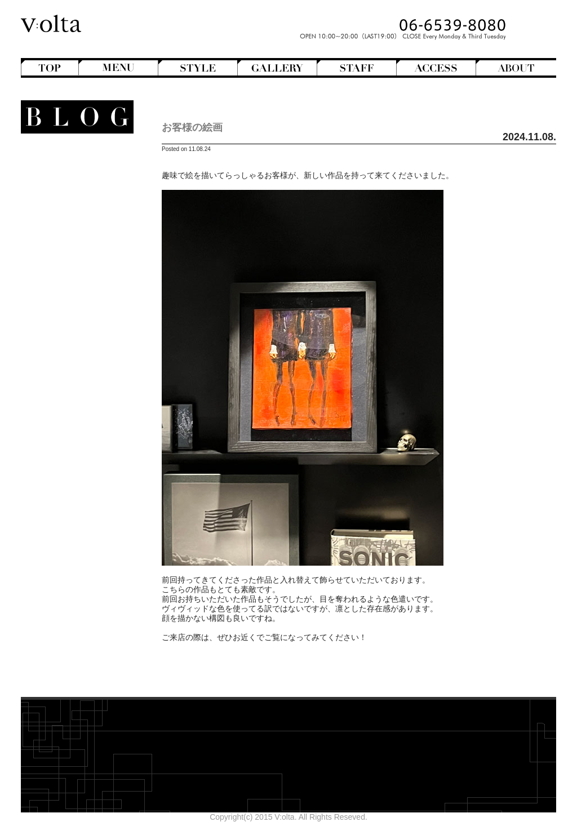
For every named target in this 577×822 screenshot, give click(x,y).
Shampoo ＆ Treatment (70, 432)
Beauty (86, 413)
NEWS (87, 336)
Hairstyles (77, 298)
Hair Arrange (68, 202)
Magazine (73, 308)
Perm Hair (72, 250)
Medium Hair (68, 231)
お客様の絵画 (192, 127)
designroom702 (83, 621)
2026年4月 (92, 503)
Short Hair (72, 269)
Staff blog (67, 346)
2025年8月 (92, 579)
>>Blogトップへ (83, 667)
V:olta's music (59, 375)
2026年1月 (92, 531)
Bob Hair (75, 193)
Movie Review (65, 327)
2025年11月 (90, 551)
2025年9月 (92, 570)
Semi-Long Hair (62, 260)
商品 (87, 403)
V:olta (80, 365)
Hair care (79, 423)
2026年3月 (92, 512)
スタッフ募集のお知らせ (67, 384)
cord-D (99, 640)
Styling (83, 451)
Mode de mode (73, 317)
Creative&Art (68, 279)
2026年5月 (92, 493)
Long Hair (73, 221)
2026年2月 (92, 522)
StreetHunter (68, 356)
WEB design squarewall (69, 631)
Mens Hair (73, 241)
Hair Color (72, 212)
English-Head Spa (67, 289)
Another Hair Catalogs (72, 164)
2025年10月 (90, 560)
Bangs (79, 183)
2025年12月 (90, 541)
